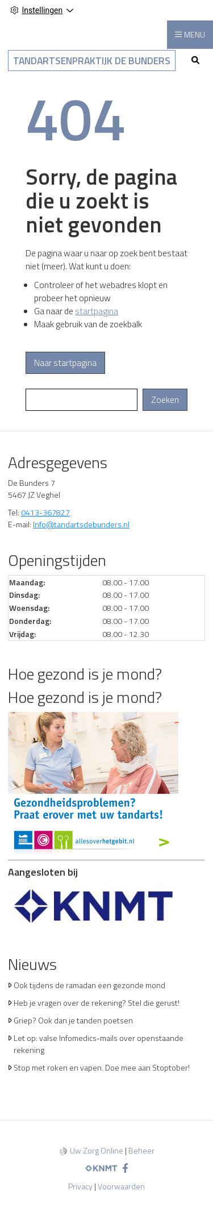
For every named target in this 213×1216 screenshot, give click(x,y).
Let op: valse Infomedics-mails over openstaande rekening (98, 1044)
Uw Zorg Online (96, 1150)
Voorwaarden (121, 1186)
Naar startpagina (65, 362)
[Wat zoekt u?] (81, 400)
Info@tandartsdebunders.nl (81, 524)
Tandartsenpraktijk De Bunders (91, 60)
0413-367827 (45, 512)
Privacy (80, 1186)
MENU (194, 34)
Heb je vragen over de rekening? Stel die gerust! (96, 1003)
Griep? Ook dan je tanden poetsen (73, 1020)
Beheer (141, 1150)
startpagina (96, 311)
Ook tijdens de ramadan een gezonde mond (89, 985)
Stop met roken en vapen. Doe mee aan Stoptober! (102, 1067)
